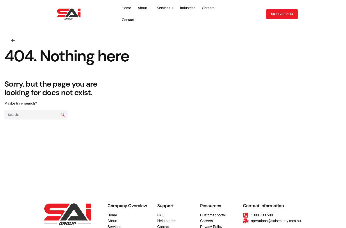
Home (126, 8)
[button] (143, 8)
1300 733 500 (282, 14)
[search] (63, 114)
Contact (128, 20)
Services (165, 8)
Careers (208, 8)
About (144, 8)
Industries (187, 8)
